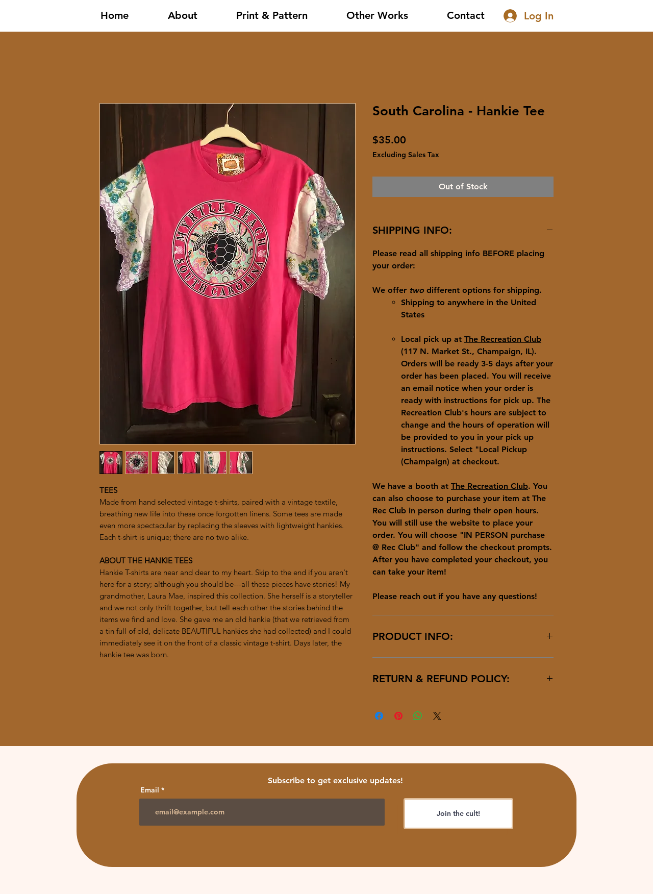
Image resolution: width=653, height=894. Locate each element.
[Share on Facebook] (379, 716)
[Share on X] (437, 716)
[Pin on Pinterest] (398, 716)
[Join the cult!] (458, 813)
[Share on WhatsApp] (418, 716)
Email (149, 789)
